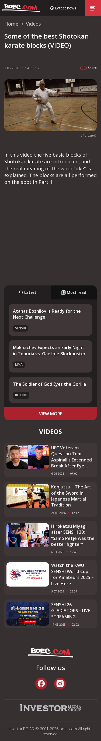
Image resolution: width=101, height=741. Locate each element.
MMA (19, 364)
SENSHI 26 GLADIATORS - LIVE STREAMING (70, 611)
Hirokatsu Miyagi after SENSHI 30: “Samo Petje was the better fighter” (73, 535)
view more (50, 414)
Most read (73, 292)
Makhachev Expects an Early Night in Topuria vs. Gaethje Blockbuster (49, 350)
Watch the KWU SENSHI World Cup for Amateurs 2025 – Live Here (72, 574)
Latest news (65, 8)
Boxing (21, 395)
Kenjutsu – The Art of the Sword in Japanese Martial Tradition (71, 496)
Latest (27, 292)
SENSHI (20, 328)
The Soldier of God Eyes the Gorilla (49, 384)
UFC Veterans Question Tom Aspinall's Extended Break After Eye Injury (71, 457)
